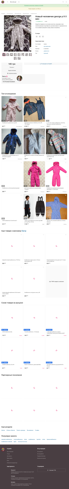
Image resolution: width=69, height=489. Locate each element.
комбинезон (32, 439)
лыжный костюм (22, 441)
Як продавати (40, 453)
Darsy (24, 231)
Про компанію (10, 451)
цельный (46, 53)
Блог (8, 460)
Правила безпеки (41, 456)
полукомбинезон (18, 439)
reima (43, 439)
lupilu (15, 441)
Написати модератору (12, 462)
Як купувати (40, 451)
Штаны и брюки (11, 430)
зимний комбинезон (6, 439)
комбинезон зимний (6, 441)
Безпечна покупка (41, 458)
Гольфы (37, 430)
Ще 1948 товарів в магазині (56, 281)
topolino (39, 439)
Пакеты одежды (21, 430)
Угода (8, 453)
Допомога (9, 456)
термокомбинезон (51, 439)
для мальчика (47, 46)
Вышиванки (30, 430)
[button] (31, 33)
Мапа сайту (9, 458)
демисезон (46, 51)
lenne (25, 439)
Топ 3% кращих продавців (9, 81)
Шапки (3, 430)
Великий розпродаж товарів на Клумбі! (33, 5)
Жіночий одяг (13, 2)
